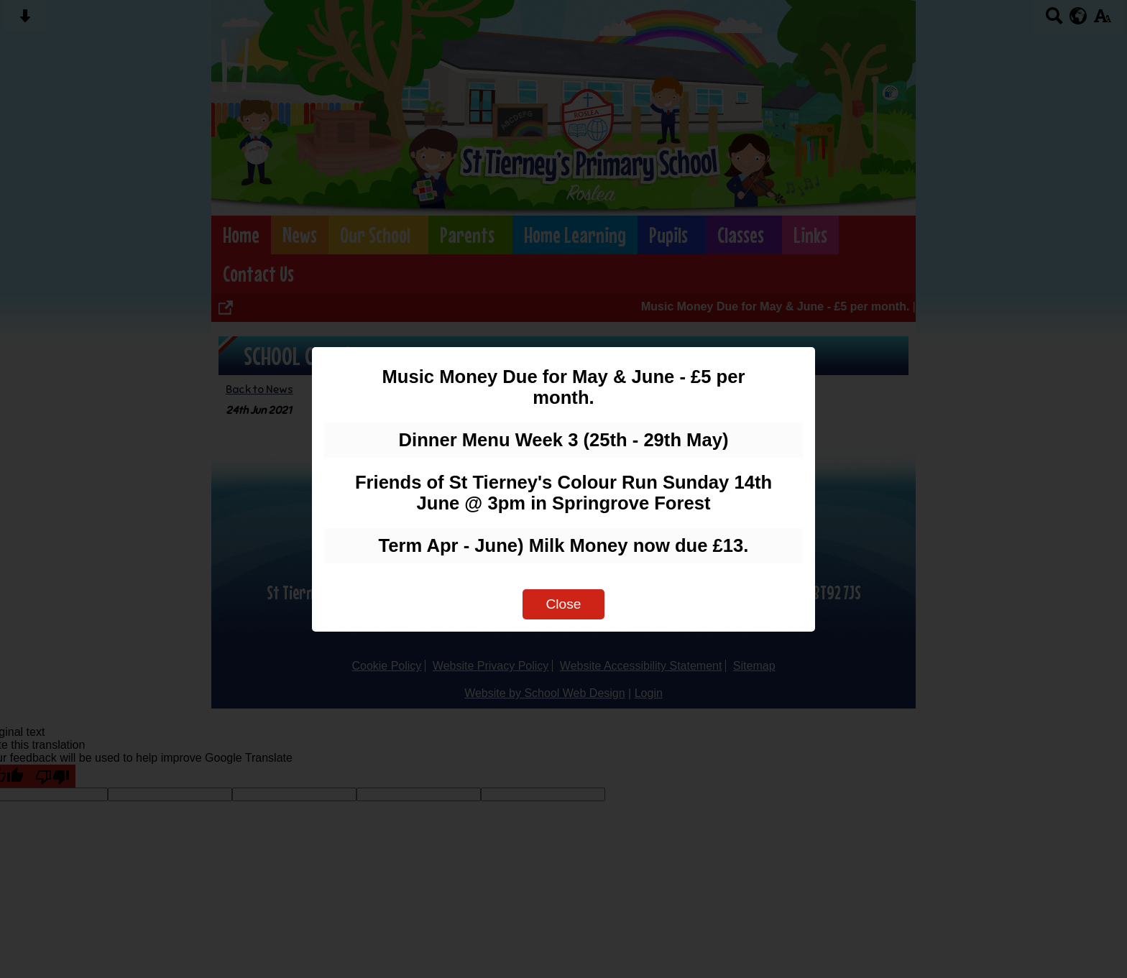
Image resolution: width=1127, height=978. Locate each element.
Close (563, 604)
